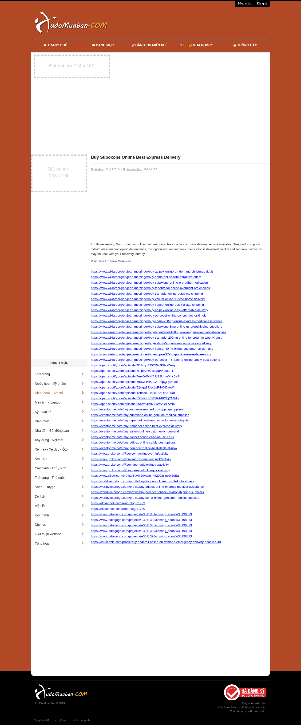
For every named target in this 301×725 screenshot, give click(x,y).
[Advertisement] (200, 22)
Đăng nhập (244, 3)
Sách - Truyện (59, 487)
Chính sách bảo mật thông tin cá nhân (242, 707)
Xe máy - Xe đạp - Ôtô (59, 449)
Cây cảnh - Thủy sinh (59, 468)
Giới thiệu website (59, 534)
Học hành (59, 515)
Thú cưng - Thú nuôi (59, 477)
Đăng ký (262, 3)
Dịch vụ (59, 525)
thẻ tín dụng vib (81, 720)
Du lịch (59, 496)
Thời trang (59, 374)
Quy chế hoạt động (254, 703)
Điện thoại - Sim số (59, 393)
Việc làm (59, 506)
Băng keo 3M (41, 720)
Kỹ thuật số (59, 412)
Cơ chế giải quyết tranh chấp (248, 711)
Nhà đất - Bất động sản (59, 430)
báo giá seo (60, 720)
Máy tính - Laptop (59, 402)
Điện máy (59, 421)
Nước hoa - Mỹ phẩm (59, 383)
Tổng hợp (59, 543)
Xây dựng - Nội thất (59, 440)
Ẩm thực (59, 459)
